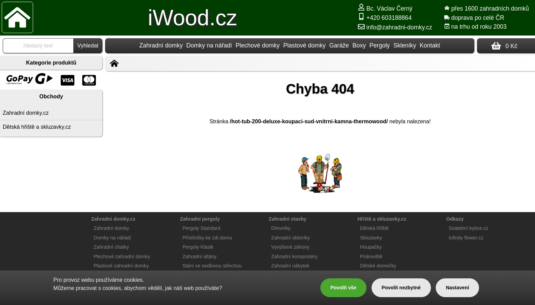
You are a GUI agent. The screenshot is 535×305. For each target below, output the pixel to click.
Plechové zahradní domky (122, 256)
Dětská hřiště (374, 228)
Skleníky (404, 45)
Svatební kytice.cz (468, 228)
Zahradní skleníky (290, 237)
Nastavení (457, 287)
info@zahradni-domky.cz (395, 27)
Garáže (339, 45)
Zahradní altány (200, 256)
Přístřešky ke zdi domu (207, 237)
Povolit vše (343, 287)
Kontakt (430, 45)
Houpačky (371, 247)
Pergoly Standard (201, 228)
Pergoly (380, 45)
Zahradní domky (161, 45)
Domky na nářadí (209, 45)
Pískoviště (371, 256)
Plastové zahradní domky (121, 265)
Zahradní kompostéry (294, 256)
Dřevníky (281, 228)
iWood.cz (192, 17)
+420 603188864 (384, 17)
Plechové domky (258, 45)
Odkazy (455, 219)
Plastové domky (304, 45)
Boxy (359, 45)
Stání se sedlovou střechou (212, 265)
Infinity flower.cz (466, 237)
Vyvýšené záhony (290, 247)
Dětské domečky (378, 265)
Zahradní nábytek (290, 265)
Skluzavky (371, 237)
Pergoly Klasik (198, 247)
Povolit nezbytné (400, 287)
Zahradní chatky (111, 247)
